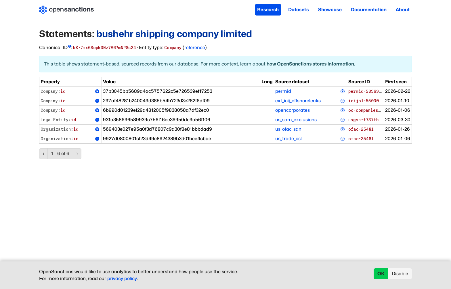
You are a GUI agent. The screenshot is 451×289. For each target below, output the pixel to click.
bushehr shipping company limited (174, 33)
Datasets (298, 9)
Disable (400, 273)
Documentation (369, 9)
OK (381, 273)
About (403, 9)
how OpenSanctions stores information (310, 64)
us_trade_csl (288, 138)
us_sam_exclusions (296, 119)
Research (268, 9)
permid (283, 91)
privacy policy (122, 278)
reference (194, 47)
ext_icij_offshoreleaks (298, 100)
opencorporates (292, 110)
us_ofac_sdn (288, 129)
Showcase (330, 9)
